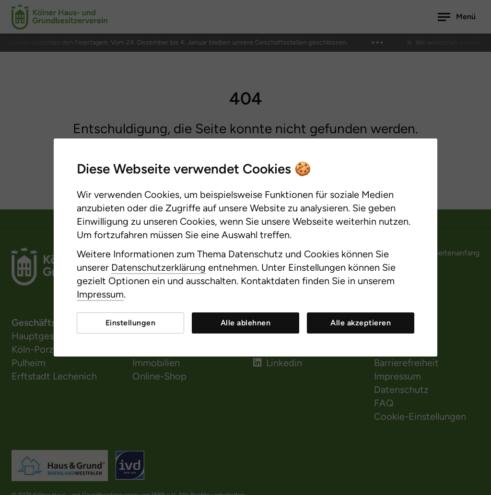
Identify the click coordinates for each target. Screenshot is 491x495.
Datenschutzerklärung (158, 267)
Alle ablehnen (246, 322)
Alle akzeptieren (360, 322)
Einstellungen (130, 322)
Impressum (100, 294)
